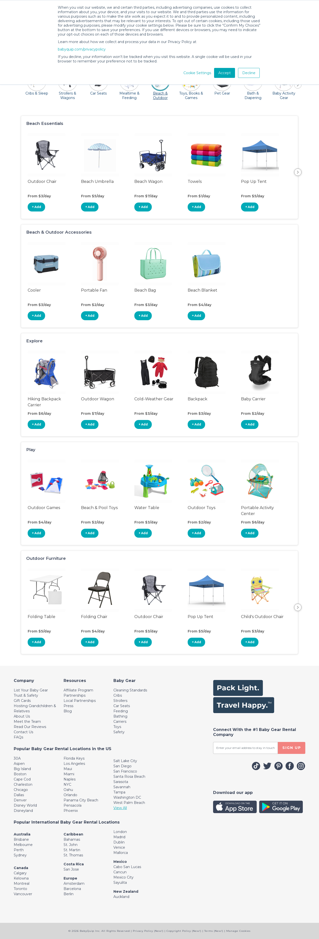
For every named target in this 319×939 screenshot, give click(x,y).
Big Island (22, 769)
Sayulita (120, 882)
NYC (67, 784)
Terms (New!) (213, 931)
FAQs (18, 737)
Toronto (20, 889)
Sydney (20, 855)
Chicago (21, 789)
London (120, 832)
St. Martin (72, 850)
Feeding (120, 711)
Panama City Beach (81, 800)
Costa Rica (74, 864)
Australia (22, 834)
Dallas (19, 795)
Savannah (121, 787)
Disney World (25, 805)
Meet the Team (27, 721)
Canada (21, 868)
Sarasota (120, 782)
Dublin (119, 842)
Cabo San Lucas (127, 867)
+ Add (36, 207)
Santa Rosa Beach (129, 776)
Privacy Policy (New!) (148, 931)
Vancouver (23, 894)
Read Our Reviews (30, 727)
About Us (22, 716)
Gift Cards (22, 700)
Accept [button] (224, 73)
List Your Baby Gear (31, 690)
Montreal (21, 883)
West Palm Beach (129, 802)
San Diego (122, 766)
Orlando (70, 795)
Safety (119, 732)
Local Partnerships (80, 700)
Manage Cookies (238, 931)
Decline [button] (248, 73)
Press (68, 706)
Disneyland (23, 810)
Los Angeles (74, 763)
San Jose (71, 869)
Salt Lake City (125, 761)
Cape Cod (22, 779)
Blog (68, 711)
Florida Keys (74, 758)
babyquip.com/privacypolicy (82, 49)
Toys (117, 727)
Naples (70, 779)
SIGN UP (291, 747)
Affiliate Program (78, 690)
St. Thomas (73, 855)
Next (298, 172)
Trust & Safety (26, 695)
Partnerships (74, 695)
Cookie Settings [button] (197, 73)
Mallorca (120, 852)
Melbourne (23, 844)
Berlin (69, 894)
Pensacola (72, 805)
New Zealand (125, 891)
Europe (70, 878)
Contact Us (23, 732)
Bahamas (72, 839)
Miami (69, 774)
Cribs (117, 695)
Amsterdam (74, 883)
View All (120, 808)
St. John (71, 844)
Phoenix (71, 810)
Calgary (20, 873)
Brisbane (21, 839)
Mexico (120, 861)
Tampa (119, 792)
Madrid (119, 837)
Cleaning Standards (130, 690)
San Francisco (125, 771)
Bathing (120, 716)
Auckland (121, 896)
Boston (20, 774)
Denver (20, 800)
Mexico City (123, 877)
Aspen (19, 763)
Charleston (23, 784)
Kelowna (21, 878)
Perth (19, 850)
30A (17, 758)
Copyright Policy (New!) (183, 931)
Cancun (120, 872)
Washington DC (127, 797)
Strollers (120, 700)
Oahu (68, 789)
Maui (68, 769)
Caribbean (73, 834)
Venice (119, 847)
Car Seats (121, 706)
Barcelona (72, 889)
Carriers (119, 721)
